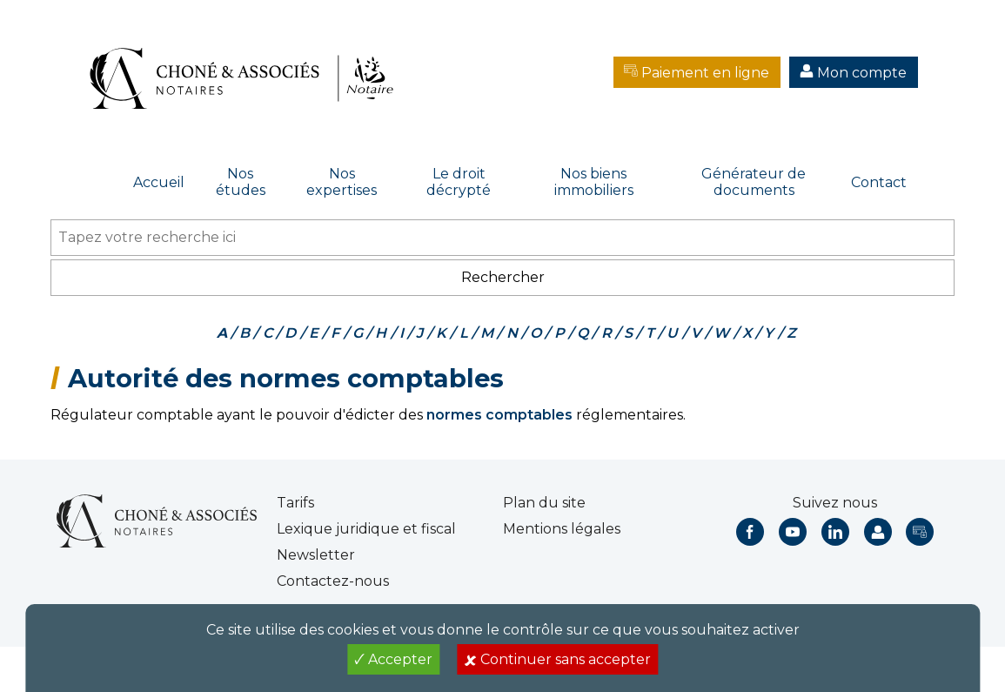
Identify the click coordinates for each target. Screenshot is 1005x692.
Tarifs (295, 502)
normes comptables (499, 414)
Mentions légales (561, 529)
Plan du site (544, 502)
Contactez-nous (333, 581)
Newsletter (316, 555)
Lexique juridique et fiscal (366, 529)
